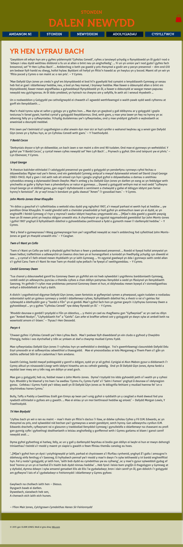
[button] (178, 18)
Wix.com (56, 527)
